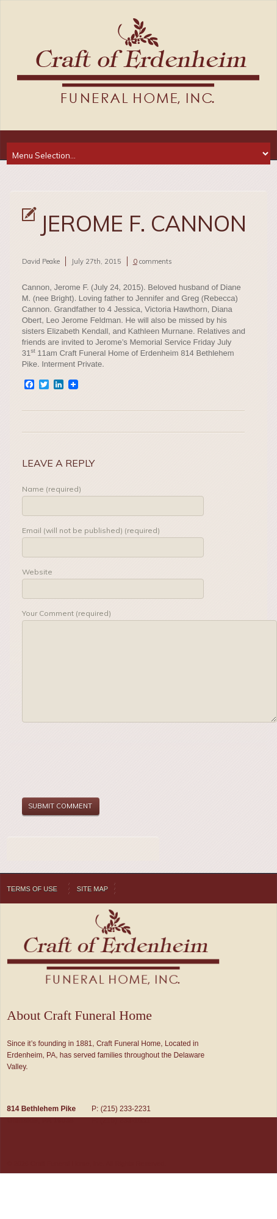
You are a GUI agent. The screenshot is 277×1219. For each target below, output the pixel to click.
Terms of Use (32, 888)
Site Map (92, 888)
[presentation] (114, 761)
